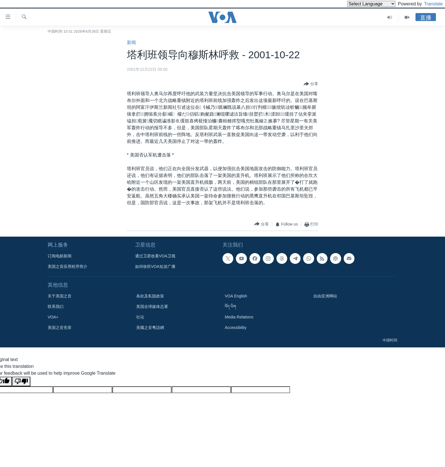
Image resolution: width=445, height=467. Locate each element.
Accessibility (235, 327)
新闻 (131, 42)
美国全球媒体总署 (152, 306)
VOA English (236, 296)
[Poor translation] (21, 381)
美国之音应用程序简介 (67, 266)
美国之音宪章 (60, 327)
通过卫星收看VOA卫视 (155, 256)
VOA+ (53, 317)
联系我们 (56, 306)
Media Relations (239, 317)
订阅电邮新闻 (60, 256)
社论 (140, 317)
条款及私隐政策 (150, 296)
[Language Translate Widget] (361, 4)
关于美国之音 (60, 296)
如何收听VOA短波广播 (155, 266)
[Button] (311, 84)
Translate (428, 3)
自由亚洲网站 (325, 296)
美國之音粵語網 (150, 327)
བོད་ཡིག (230, 306)
